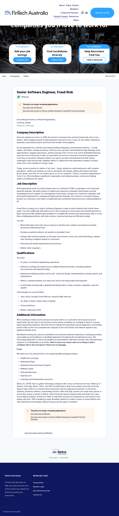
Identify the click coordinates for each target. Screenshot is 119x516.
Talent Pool (57, 59)
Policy (68, 5)
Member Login (38, 487)
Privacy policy (53, 458)
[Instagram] (82, 12)
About (62, 5)
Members (74, 9)
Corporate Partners (70, 12)
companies (15, 76)
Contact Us (22, 59)
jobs (4, 76)
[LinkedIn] (86, 12)
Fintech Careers (61, 16)
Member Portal (102, 13)
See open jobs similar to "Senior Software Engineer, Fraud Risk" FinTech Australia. (54, 111)
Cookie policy (64, 458)
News (76, 20)
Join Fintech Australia (41, 491)
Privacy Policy (38, 483)
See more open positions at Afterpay (38, 433)
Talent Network (94, 59)
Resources (74, 16)
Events (75, 5)
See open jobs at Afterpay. (32, 108)
